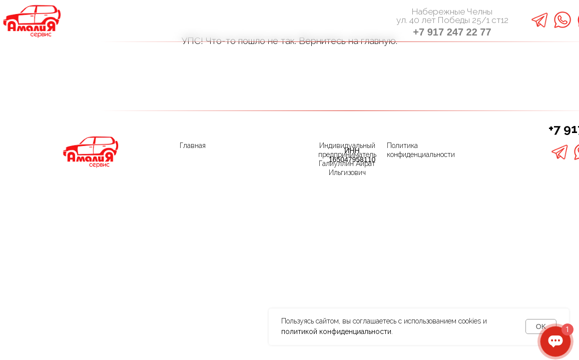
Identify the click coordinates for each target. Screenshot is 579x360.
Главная (193, 146)
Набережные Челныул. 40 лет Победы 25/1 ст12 (452, 15)
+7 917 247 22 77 (452, 32)
